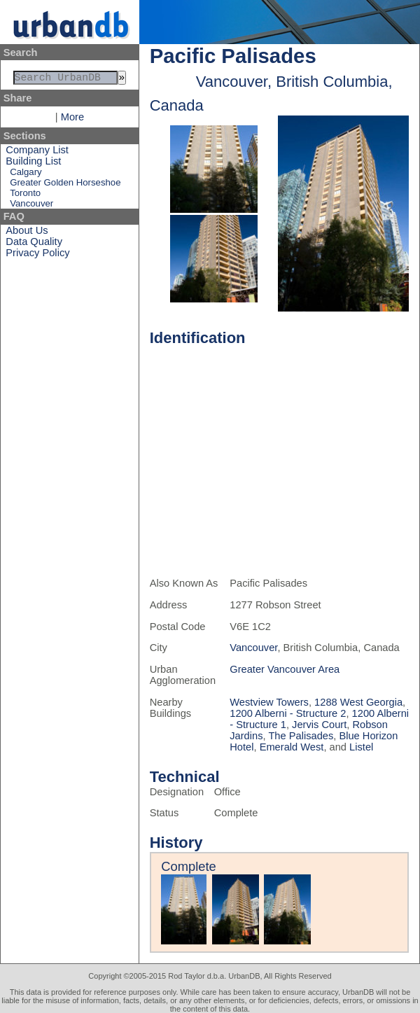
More (72, 119)
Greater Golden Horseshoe (65, 185)
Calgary (25, 174)
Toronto (25, 195)
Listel (361, 747)
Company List (37, 152)
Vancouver (31, 206)
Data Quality (34, 244)
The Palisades (300, 735)
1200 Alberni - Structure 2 (288, 713)
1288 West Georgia (358, 702)
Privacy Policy (37, 255)
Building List (33, 163)
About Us (27, 233)
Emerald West (292, 747)
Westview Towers (269, 702)
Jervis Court (319, 724)
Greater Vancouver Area (285, 669)
